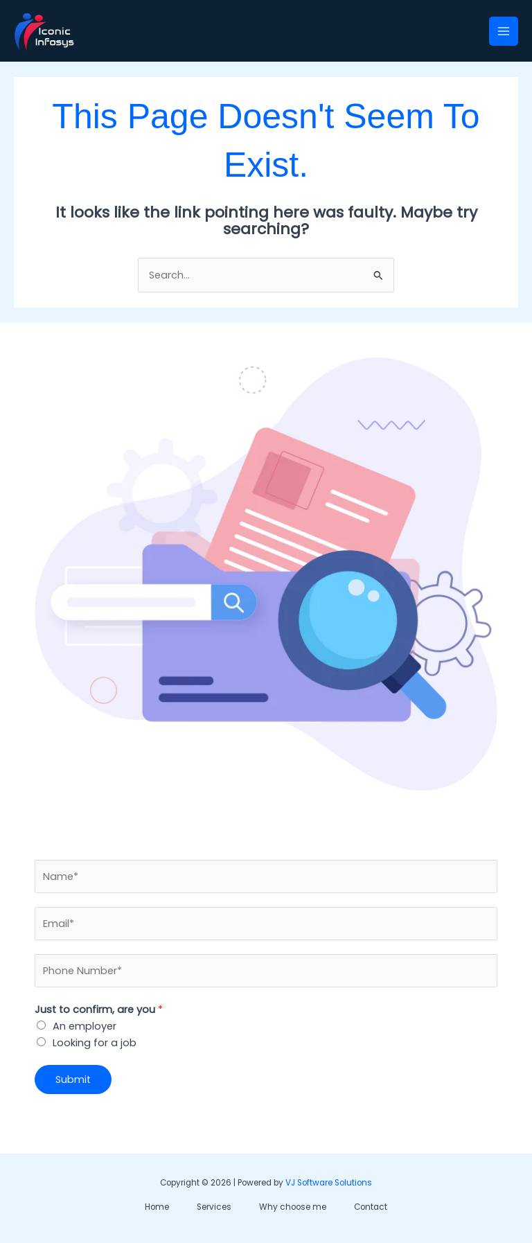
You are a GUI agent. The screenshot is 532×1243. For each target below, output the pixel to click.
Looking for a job (94, 1043)
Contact (370, 1207)
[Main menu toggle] (503, 31)
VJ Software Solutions (328, 1182)
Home (157, 1207)
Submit (73, 1079)
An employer (84, 1026)
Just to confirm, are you (99, 1009)
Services (214, 1207)
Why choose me (292, 1207)
